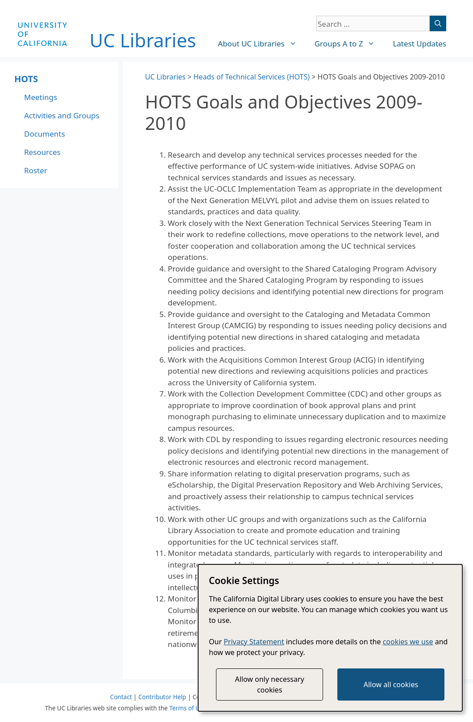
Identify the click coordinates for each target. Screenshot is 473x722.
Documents (44, 134)
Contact (121, 697)
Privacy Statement (254, 642)
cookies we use (408, 642)
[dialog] (330, 637)
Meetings (40, 97)
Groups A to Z (349, 44)
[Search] (438, 23)
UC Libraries (143, 40)
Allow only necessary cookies (269, 684)
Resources (42, 152)
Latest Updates (419, 43)
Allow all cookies (391, 684)
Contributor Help (162, 697)
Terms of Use (187, 708)
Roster (35, 170)
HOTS (26, 79)
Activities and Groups (62, 115)
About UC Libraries (261, 44)
